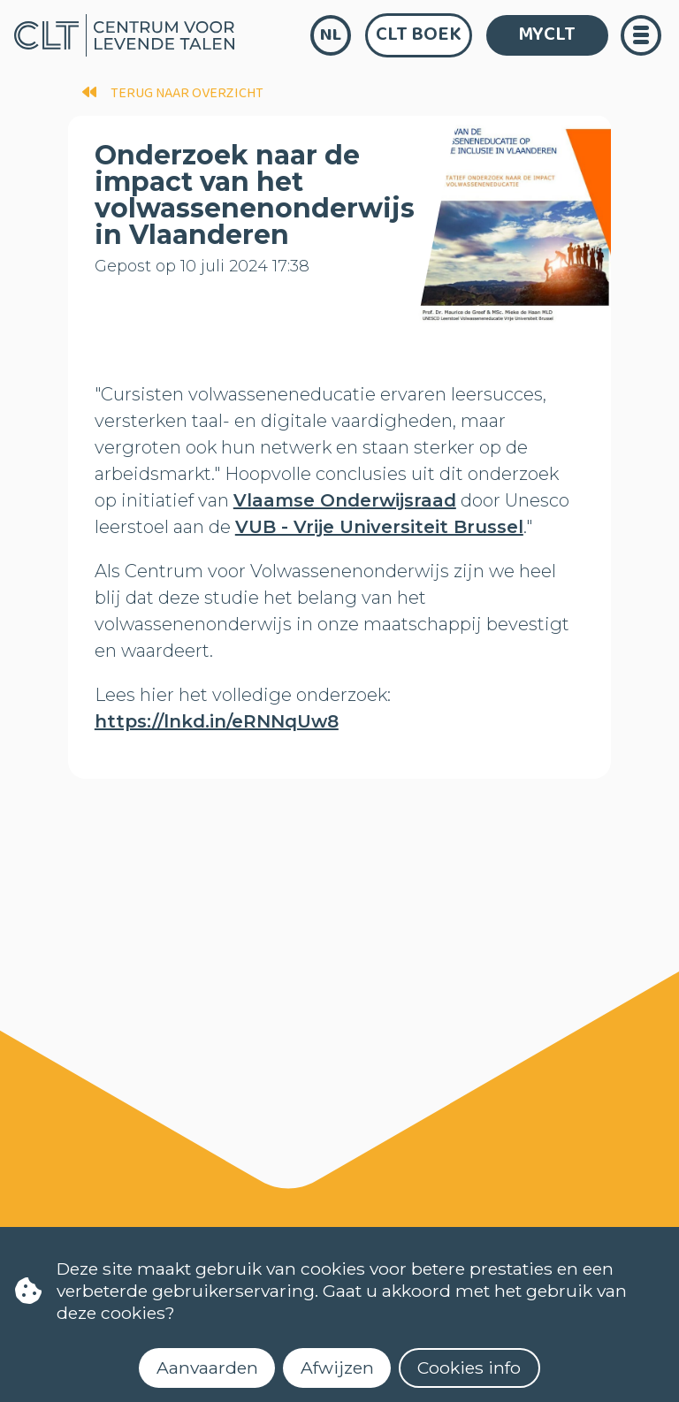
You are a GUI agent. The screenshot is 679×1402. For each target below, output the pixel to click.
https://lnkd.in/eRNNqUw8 (217, 721)
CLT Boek (419, 34)
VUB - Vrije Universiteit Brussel (379, 526)
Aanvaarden (207, 1367)
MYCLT (547, 34)
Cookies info (469, 1367)
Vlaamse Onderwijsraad (344, 500)
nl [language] (330, 35)
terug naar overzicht (172, 93)
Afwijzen (337, 1367)
